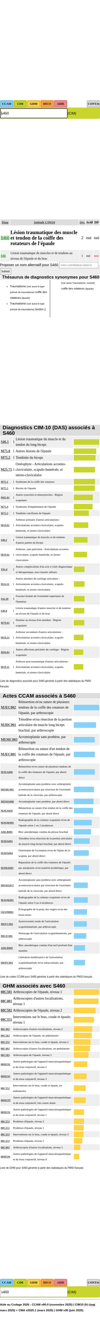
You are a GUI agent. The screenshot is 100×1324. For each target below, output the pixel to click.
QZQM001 (7, 911)
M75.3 (4, 513)
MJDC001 (8, 725)
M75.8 (5, 451)
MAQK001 (7, 899)
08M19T (6, 1100)
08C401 (6, 1001)
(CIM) (72, 113)
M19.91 (5, 554)
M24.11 (5, 584)
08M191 (5, 1112)
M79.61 (5, 622)
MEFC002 (7, 923)
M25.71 (6, 469)
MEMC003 (9, 739)
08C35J (5, 1088)
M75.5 (4, 488)
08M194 (5, 1156)
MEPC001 (7, 962)
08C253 (5, 1140)
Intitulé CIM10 (44, 222)
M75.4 (4, 506)
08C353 (5, 1134)
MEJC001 (7, 935)
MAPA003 (7, 853)
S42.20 (4, 598)
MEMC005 (7, 789)
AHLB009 (7, 947)
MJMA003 (7, 867)
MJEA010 (7, 810)
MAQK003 (7, 822)
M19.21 (5, 637)
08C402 (5, 1029)
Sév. (82, 222)
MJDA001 (7, 841)
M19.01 (5, 525)
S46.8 (4, 610)
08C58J (5, 1035)
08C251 (5, 1127)
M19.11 (5, 666)
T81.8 (4, 569)
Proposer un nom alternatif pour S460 (29, 265)
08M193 (5, 1076)
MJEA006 (7, 771)
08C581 (6, 992)
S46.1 (5, 442)
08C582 (6, 1010)
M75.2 (5, 457)
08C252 (5, 1121)
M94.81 (5, 652)
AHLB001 (7, 831)
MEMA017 (7, 885)
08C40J (5, 1048)
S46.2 (4, 539)
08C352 (5, 1041)
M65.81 (5, 497)
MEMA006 (7, 801)
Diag (5, 222)
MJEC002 (8, 707)
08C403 (5, 1147)
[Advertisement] (50, 50)
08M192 (5, 1064)
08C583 (5, 1054)
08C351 (6, 1020)
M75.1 (4, 481)
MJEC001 (8, 754)
